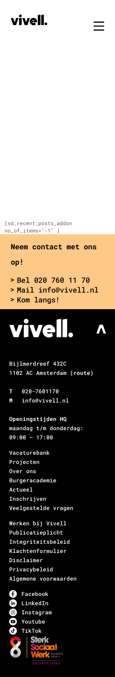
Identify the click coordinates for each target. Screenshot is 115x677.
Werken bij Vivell (38, 523)
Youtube (27, 621)
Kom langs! (35, 300)
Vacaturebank (29, 452)
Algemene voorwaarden (43, 578)
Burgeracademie (32, 480)
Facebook (28, 594)
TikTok (25, 631)
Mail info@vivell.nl (54, 290)
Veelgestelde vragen (41, 508)
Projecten (24, 461)
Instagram (30, 612)
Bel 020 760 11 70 (50, 280)
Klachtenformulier (38, 550)
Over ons (22, 471)
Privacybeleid (31, 569)
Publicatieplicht (36, 532)
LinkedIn (28, 603)
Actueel (21, 489)
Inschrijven (27, 498)
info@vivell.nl (45, 400)
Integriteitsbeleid (39, 541)
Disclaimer (26, 560)
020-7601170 (40, 391)
